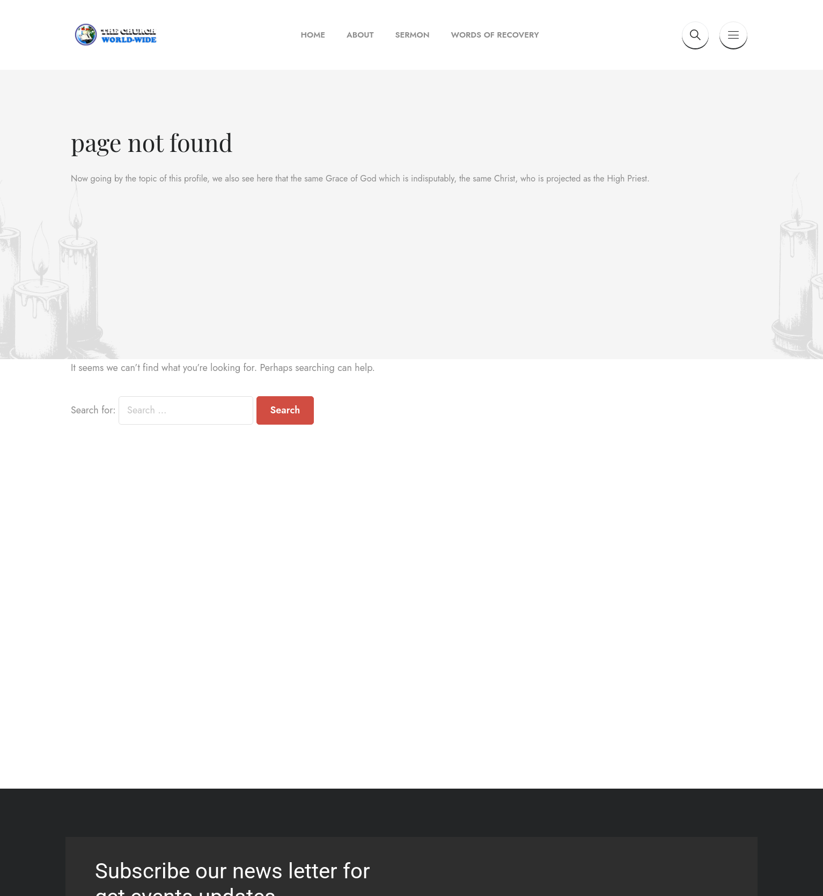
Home (313, 35)
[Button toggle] (733, 34)
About (360, 35)
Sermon (412, 35)
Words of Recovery (495, 35)
